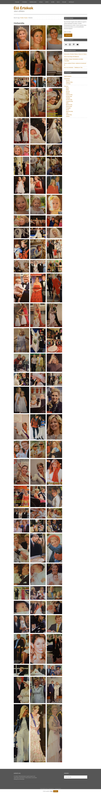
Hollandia (68, 98)
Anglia (67, 89)
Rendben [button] (55, 791)
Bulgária (68, 93)
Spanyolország (69, 111)
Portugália (68, 108)
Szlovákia (68, 83)
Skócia (67, 109)
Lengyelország (69, 101)
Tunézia (67, 116)
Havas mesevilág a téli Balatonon (71, 56)
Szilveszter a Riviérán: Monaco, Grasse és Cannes (75, 54)
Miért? (51, 791)
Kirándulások (67, 78)
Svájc (67, 113)
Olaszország (69, 106)
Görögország (69, 96)
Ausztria (68, 80)
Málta (67, 103)
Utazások (66, 86)
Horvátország (69, 99)
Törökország (69, 114)
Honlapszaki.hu (58, 788)
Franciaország (69, 94)
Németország (69, 104)
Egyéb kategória (67, 76)
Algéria (67, 88)
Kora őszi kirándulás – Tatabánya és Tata (73, 67)
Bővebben (68, 35)
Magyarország (69, 82)
